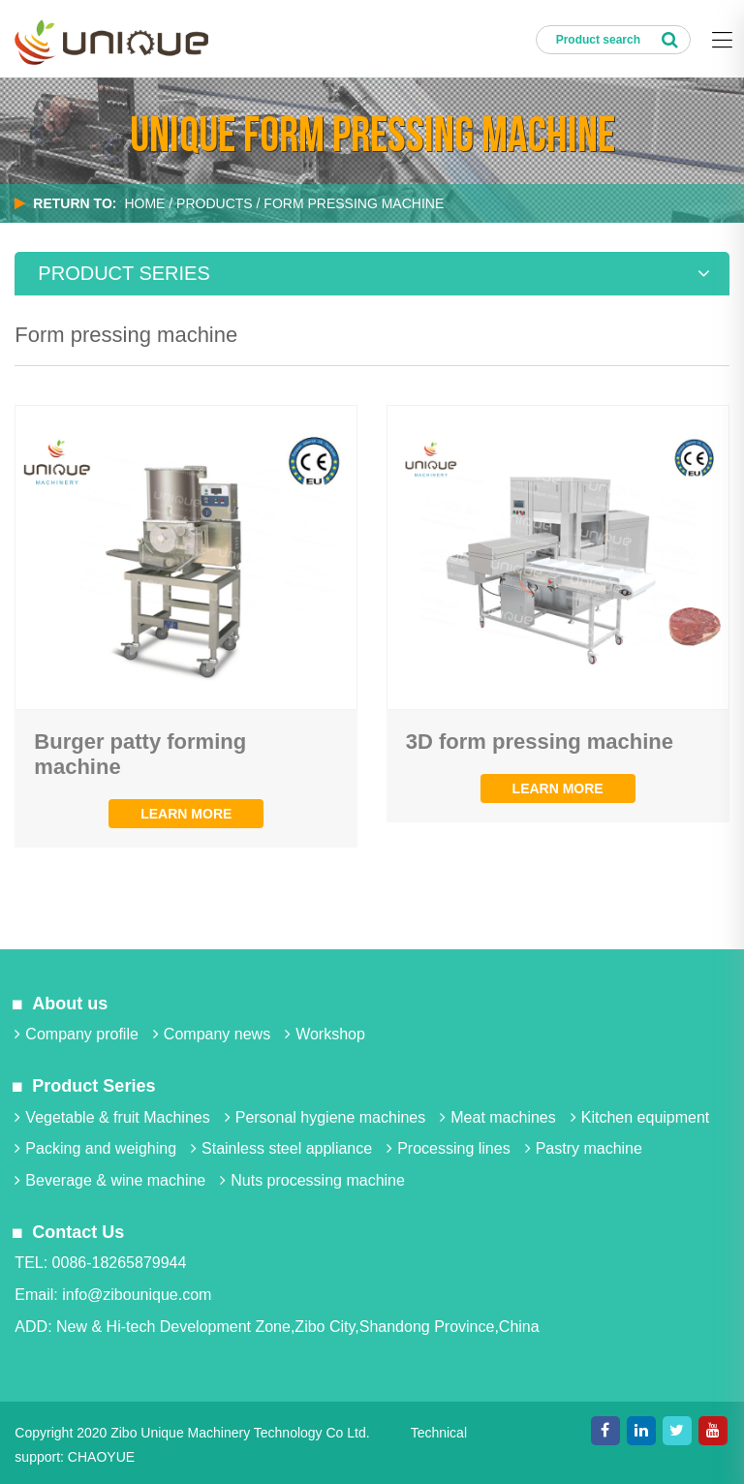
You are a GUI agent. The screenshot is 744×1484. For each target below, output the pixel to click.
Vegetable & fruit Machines (112, 1117)
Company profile (77, 1034)
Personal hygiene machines (325, 1117)
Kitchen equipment (640, 1117)
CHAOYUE (101, 1457)
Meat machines (498, 1117)
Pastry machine (583, 1148)
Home (144, 203)
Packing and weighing (95, 1148)
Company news (211, 1034)
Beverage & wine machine (110, 1180)
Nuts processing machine (312, 1180)
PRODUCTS (214, 203)
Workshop (325, 1034)
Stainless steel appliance (281, 1148)
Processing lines (449, 1148)
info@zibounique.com (136, 1294)
